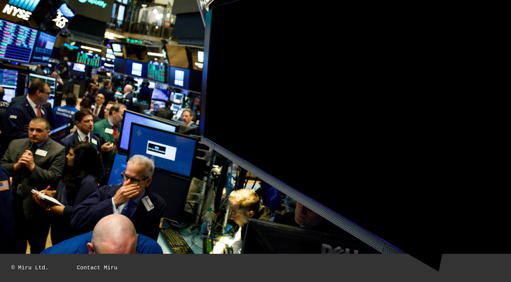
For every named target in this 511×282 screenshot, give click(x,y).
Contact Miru (97, 268)
